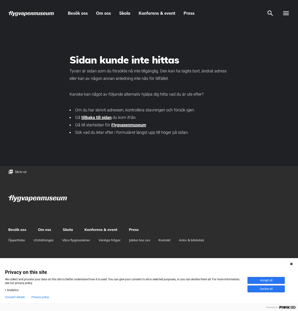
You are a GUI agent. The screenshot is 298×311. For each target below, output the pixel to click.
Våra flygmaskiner (76, 240)
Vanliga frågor (110, 240)
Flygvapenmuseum (128, 124)
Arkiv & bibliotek (191, 240)
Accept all (266, 280)
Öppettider (16, 240)
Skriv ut (20, 172)
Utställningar (44, 240)
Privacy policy (40, 297)
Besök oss (78, 13)
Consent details (15, 297)
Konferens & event (157, 13)
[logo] (31, 13)
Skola (124, 13)
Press (189, 13)
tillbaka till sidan (96, 117)
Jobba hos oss (139, 240)
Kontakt (165, 240)
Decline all (266, 288)
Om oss (103, 13)
